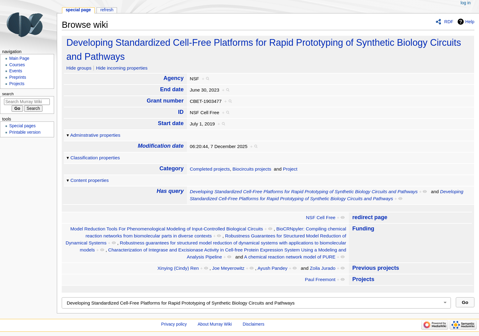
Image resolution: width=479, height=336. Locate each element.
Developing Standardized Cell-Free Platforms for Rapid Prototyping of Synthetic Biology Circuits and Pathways (304, 191)
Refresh (106, 10)
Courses (17, 65)
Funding (363, 228)
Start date (171, 123)
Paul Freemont (320, 279)
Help (469, 21)
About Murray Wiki (215, 324)
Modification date (161, 146)
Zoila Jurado (322, 268)
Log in (466, 3)
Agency (173, 78)
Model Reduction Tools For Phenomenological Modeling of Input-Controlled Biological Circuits (166, 228)
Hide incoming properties (122, 67)
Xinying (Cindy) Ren (178, 268)
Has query (170, 191)
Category (171, 168)
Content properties (90, 180)
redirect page (369, 217)
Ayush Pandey (272, 268)
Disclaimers (254, 324)
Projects (363, 279)
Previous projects (375, 268)
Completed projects (210, 169)
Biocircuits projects (251, 169)
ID (181, 112)
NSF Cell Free (320, 217)
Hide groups (78, 67)
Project (290, 169)
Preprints (17, 77)
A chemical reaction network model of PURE (289, 256)
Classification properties (95, 157)
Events (15, 71)
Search (8, 94)
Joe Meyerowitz (228, 268)
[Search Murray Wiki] (27, 102)
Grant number (165, 100)
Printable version (24, 132)
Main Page (19, 58)
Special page (78, 10)
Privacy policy (174, 324)
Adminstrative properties (95, 135)
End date (172, 89)
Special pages (22, 126)
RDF (448, 21)
